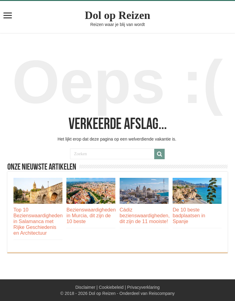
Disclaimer (85, 287)
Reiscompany (162, 293)
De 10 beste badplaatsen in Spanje (189, 215)
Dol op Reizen (117, 15)
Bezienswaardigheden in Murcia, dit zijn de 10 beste (91, 215)
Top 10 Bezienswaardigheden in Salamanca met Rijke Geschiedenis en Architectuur (38, 221)
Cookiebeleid (111, 287)
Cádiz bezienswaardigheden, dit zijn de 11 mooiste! (145, 215)
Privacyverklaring (143, 287)
